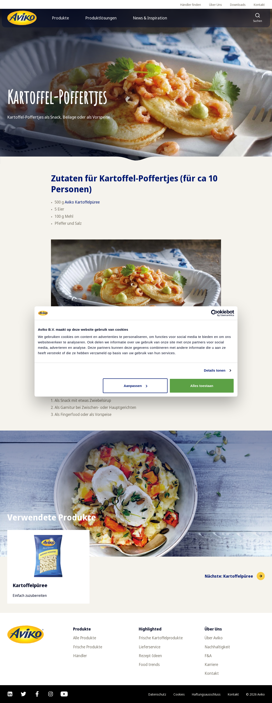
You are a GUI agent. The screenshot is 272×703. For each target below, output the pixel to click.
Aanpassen (135, 386)
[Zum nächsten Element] (235, 576)
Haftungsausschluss (206, 694)
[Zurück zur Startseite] (22, 18)
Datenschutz (157, 694)
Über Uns (215, 4)
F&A (208, 655)
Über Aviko (214, 637)
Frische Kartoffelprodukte (161, 637)
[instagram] (50, 693)
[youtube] (64, 694)
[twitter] (23, 694)
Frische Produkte (87, 646)
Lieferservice (149, 646)
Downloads (238, 4)
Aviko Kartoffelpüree (82, 202)
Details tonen (214, 370)
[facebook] (37, 694)
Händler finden (190, 4)
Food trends (149, 664)
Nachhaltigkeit (217, 646)
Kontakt (259, 4)
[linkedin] (10, 693)
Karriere (211, 664)
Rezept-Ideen (150, 655)
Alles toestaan (201, 386)
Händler (80, 655)
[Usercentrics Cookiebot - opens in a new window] (214, 313)
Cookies (179, 694)
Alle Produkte (84, 637)
